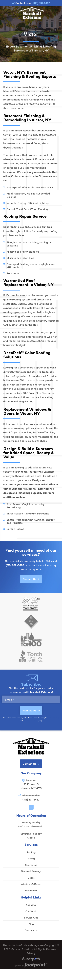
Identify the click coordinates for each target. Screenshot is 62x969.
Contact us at (31, 3)
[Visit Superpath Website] (31, 959)
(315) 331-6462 (31, 799)
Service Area (31, 917)
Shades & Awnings (31, 871)
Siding (31, 858)
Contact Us (31, 579)
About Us (31, 904)
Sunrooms (31, 865)
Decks (31, 877)
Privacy (31, 953)
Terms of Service (30, 720)
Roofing (31, 852)
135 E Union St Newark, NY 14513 (31, 786)
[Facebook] (31, 807)
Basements (31, 890)
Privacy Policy (53, 717)
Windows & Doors (31, 884)
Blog (31, 924)
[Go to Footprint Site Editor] (31, 965)
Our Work (31, 911)
